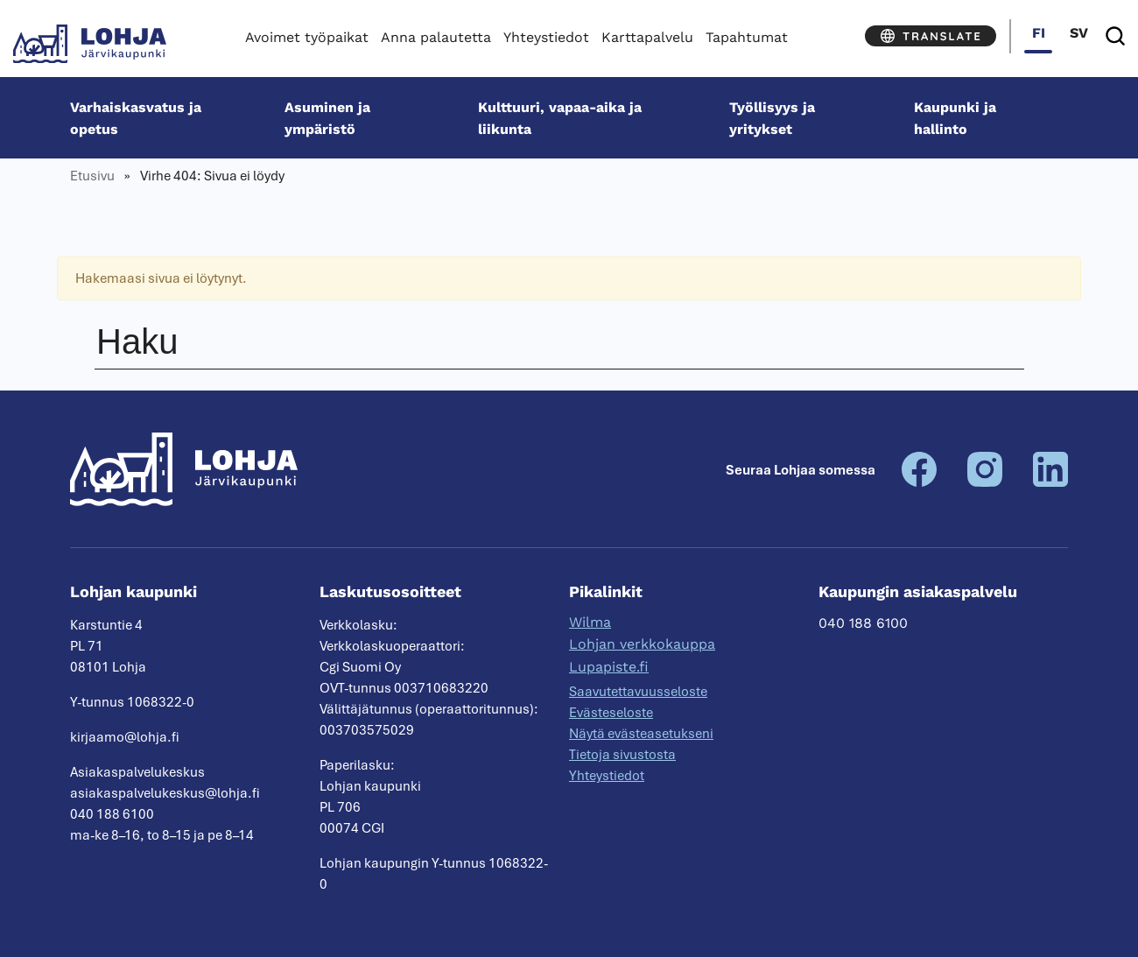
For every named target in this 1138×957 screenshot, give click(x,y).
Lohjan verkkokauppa (642, 644)
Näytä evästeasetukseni (641, 733)
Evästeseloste (611, 712)
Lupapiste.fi (609, 666)
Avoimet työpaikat (307, 37)
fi (1038, 33)
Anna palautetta (436, 37)
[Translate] (930, 35)
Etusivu (92, 176)
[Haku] (1115, 36)
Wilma (590, 622)
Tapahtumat (747, 37)
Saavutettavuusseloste (638, 691)
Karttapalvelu (647, 37)
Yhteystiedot (546, 37)
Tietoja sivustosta (622, 754)
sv (1079, 33)
